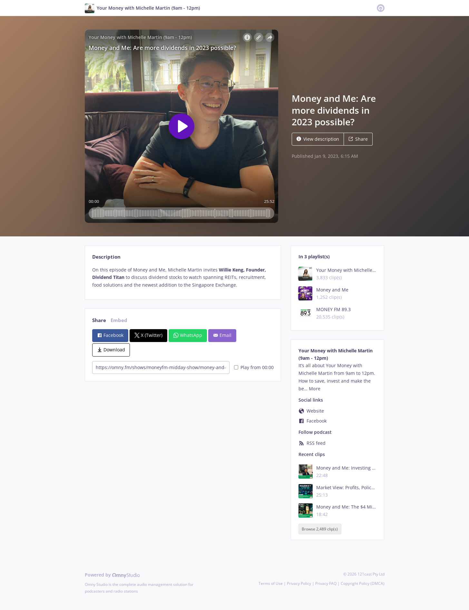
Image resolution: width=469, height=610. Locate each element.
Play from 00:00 (254, 367)
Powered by (112, 575)
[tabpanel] (183, 277)
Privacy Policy (299, 583)
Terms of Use (271, 583)
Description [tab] (106, 256)
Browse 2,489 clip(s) (320, 529)
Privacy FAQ (326, 583)
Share (358, 139)
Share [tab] (99, 320)
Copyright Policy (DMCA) (363, 583)
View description (318, 139)
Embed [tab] (119, 320)
